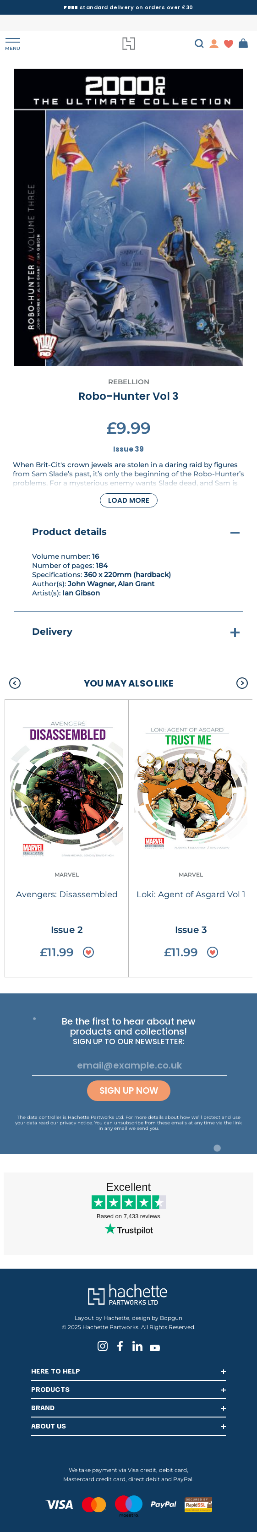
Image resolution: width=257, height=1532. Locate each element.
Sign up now (128, 1091)
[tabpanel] (128, 217)
